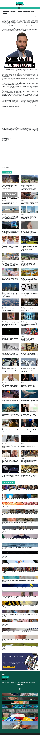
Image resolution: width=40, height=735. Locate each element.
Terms (20, 689)
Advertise (20, 687)
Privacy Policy (20, 690)
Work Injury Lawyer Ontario (11, 23)
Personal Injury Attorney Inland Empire (12, 84)
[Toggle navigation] (19, 8)
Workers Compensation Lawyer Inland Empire (27, 127)
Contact (20, 688)
